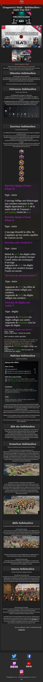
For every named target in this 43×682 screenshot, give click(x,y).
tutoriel (28, 417)
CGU (21, 679)
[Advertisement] (21, 640)
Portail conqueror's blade (22, 64)
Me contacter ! (32, 677)
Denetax (15, 677)
